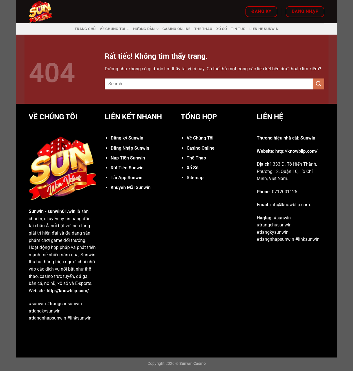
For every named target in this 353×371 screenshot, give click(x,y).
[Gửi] (318, 83)
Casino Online (176, 29)
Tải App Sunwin (126, 177)
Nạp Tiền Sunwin (128, 158)
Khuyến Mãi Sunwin (131, 187)
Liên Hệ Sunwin (263, 29)
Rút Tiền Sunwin (127, 167)
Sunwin (36, 211)
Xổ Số (221, 29)
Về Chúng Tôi (114, 29)
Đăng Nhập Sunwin (130, 148)
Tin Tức (238, 29)
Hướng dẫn (145, 29)
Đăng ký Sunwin (127, 138)
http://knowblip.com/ (68, 290)
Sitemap (195, 177)
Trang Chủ (85, 29)
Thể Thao (203, 29)
